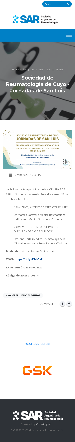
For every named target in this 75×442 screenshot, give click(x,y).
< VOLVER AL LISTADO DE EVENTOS (23, 295)
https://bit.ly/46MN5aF (29, 259)
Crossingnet (43, 424)
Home (15, 69)
